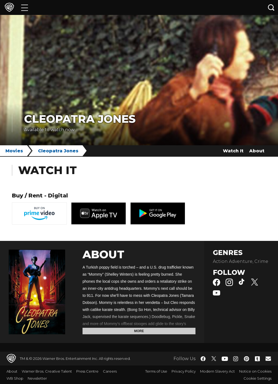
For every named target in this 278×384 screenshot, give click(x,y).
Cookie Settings (257, 378)
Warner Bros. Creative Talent (47, 371)
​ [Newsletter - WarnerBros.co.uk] (268, 358)
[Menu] (24, 7)
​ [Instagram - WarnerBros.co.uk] (235, 358)
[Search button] (271, 7)
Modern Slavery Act (217, 371)
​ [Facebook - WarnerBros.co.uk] (203, 358)
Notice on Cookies (255, 371)
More (139, 331)
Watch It (233, 150)
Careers (110, 371)
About (256, 150)
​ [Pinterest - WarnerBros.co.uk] (246, 359)
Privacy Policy (184, 371)
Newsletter (37, 378)
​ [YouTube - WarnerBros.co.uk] (225, 358)
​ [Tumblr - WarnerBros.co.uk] (257, 358)
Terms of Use (156, 371)
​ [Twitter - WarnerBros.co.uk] (214, 358)
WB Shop (15, 378)
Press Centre (87, 371)
